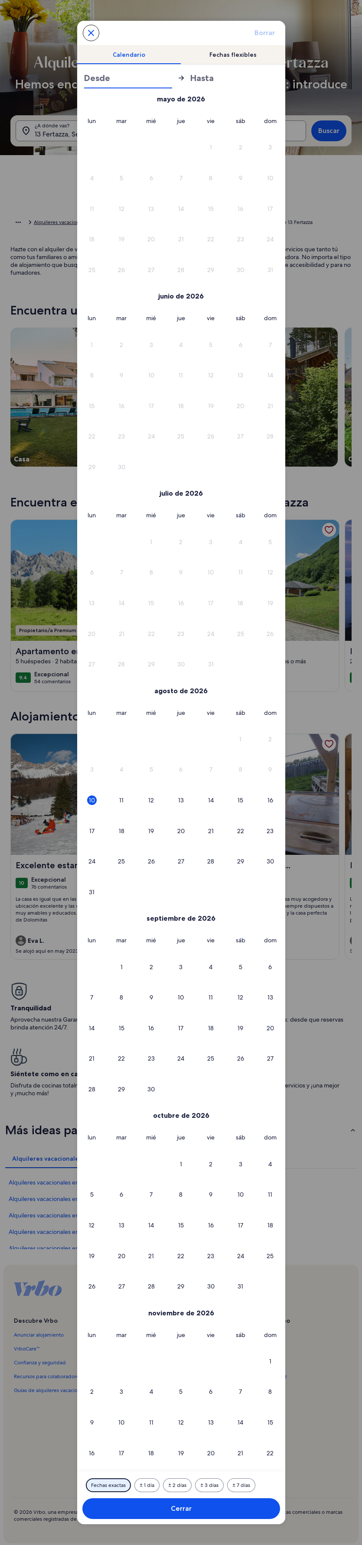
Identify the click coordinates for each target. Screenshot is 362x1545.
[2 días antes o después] (177, 1485)
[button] (211, 147)
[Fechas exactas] (108, 1485)
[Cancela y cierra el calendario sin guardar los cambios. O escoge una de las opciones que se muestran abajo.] (91, 33)
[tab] (129, 54)
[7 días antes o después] (241, 1485)
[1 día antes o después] (147, 1485)
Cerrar (181, 1508)
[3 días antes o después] (209, 1485)
